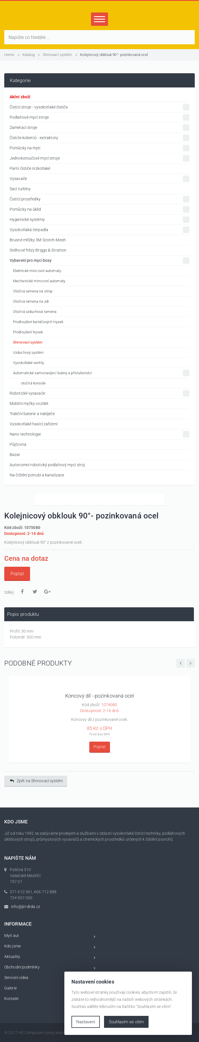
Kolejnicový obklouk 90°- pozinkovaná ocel (114, 55)
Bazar (15, 454)
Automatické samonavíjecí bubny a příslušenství (101, 373)
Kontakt (49, 999)
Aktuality (49, 957)
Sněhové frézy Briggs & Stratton (38, 250)
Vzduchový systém (28, 352)
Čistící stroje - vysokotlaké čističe (99, 107)
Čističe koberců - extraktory (99, 138)
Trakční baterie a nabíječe (32, 413)
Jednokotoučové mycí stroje (99, 158)
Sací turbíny (20, 189)
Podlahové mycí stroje (99, 117)
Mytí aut (49, 936)
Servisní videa (49, 978)
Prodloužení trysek (28, 332)
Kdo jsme (49, 947)
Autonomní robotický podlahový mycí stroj (47, 465)
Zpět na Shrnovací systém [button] (36, 781)
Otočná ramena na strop (32, 291)
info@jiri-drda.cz (25, 906)
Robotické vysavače (99, 393)
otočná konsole (33, 383)
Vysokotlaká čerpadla (99, 230)
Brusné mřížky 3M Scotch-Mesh (38, 240)
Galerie (49, 989)
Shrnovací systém (60, 55)
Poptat (17, 573)
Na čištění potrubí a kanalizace (37, 475)
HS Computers (31, 1032)
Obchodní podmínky (49, 968)
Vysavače (99, 178)
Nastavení (85, 1021)
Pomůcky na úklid (99, 209)
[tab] (99, 614)
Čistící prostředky (99, 199)
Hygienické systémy (99, 219)
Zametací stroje (99, 127)
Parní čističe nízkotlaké (30, 168)
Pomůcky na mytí (99, 148)
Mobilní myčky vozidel (29, 403)
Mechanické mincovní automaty (39, 281)
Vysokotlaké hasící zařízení (34, 424)
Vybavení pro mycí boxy (99, 260)
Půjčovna (18, 444)
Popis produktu (23, 614)
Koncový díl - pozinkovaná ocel (99, 696)
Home (12, 55)
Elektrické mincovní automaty (37, 271)
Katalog (31, 55)
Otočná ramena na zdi (31, 301)
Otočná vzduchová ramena (34, 311)
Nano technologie (99, 434)
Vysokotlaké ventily (28, 363)
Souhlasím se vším (126, 1021)
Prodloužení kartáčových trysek (38, 322)
